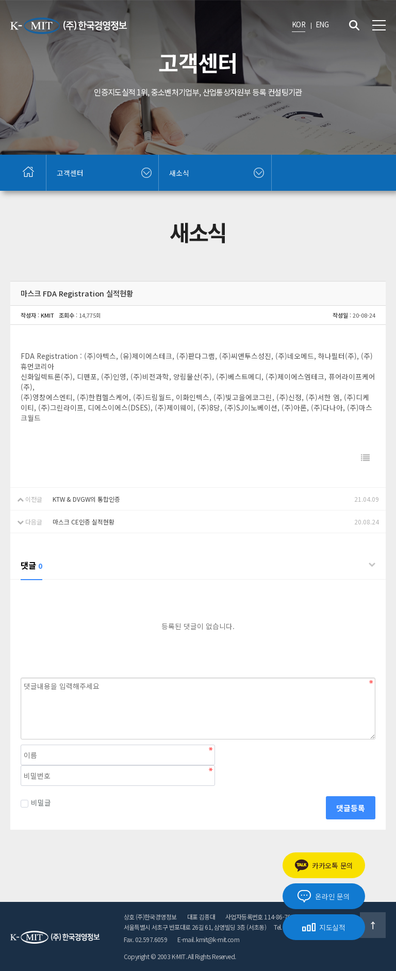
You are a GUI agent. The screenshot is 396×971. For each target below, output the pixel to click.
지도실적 (323, 927)
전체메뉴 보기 (379, 25)
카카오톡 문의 (323, 865)
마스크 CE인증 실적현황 (83, 521)
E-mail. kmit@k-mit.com (208, 939)
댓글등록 (350, 807)
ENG (322, 24)
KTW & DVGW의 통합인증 (86, 499)
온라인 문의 (324, 896)
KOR (298, 24)
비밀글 (36, 802)
